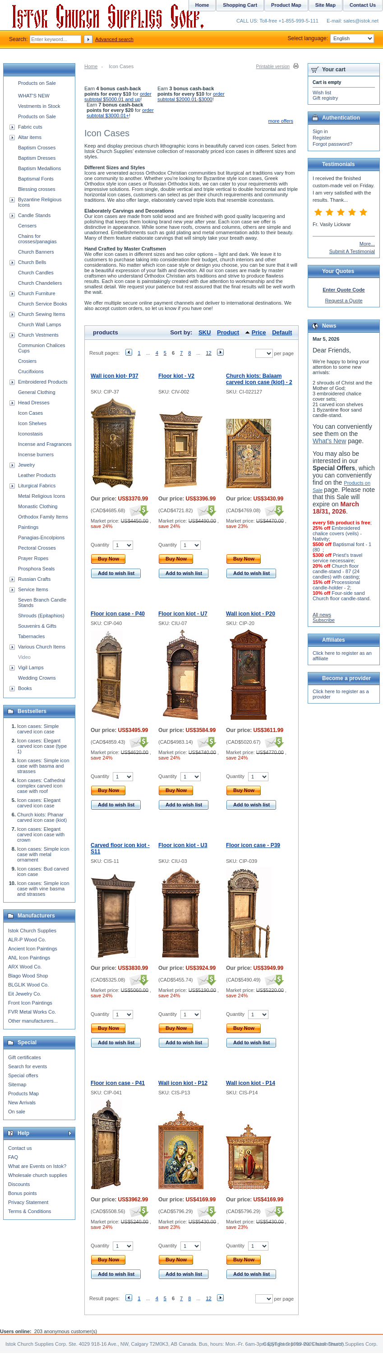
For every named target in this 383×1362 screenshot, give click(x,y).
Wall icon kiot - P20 (250, 614)
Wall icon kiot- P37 (114, 376)
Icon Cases (30, 413)
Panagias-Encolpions (41, 537)
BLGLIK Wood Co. (28, 984)
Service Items (33, 589)
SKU (204, 332)
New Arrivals (22, 1102)
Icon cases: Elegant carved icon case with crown (41, 834)
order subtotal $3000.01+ (120, 112)
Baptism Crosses (36, 147)
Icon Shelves (32, 423)
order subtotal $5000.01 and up (118, 96)
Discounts (19, 1184)
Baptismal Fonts (36, 178)
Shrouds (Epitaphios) (41, 615)
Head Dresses (34, 402)
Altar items (30, 137)
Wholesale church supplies (37, 1175)
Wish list (322, 92)
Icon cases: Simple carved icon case (38, 728)
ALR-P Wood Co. (27, 939)
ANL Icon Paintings (29, 957)
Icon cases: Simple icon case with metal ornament (43, 854)
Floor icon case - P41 (118, 1083)
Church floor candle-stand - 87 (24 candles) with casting (336, 571)
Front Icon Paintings (30, 1002)
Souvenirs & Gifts (37, 626)
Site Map (325, 5)
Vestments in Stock (39, 106)
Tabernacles (31, 636)
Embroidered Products (42, 382)
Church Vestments (38, 335)
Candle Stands (34, 215)
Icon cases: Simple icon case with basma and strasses (43, 766)
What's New (329, 441)
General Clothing (36, 392)
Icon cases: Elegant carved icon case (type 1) (42, 746)
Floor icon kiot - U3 (183, 845)
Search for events (27, 1066)
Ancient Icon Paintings (32, 948)
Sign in (320, 131)
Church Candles (36, 272)
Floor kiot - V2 (176, 376)
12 (208, 353)
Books (25, 688)
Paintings (28, 527)
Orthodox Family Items (43, 516)
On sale (16, 1111)
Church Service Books (42, 303)
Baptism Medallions (39, 168)
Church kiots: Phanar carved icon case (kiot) (42, 817)
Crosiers (27, 361)
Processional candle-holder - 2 (336, 584)
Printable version (273, 66)
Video (24, 657)
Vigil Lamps (31, 667)
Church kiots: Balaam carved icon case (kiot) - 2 (259, 379)
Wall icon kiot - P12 (183, 1083)
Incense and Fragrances (45, 444)
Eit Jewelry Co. (24, 993)
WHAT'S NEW (34, 95)
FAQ (13, 1157)
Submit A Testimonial (352, 251)
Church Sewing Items (41, 314)
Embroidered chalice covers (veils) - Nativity (337, 533)
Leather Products (37, 475)
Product (228, 332)
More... (367, 243)
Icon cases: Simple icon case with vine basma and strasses (43, 888)
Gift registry (325, 98)
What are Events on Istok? (37, 1166)
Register (322, 137)
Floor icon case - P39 (253, 845)
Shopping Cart (240, 5)
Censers (27, 225)
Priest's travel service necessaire (337, 557)
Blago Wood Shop (28, 975)
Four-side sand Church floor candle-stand (341, 595)
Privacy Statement (28, 1202)
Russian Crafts (34, 579)
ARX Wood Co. (25, 966)
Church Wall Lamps (39, 324)
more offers (280, 121)
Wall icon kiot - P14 (250, 1083)
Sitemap (17, 1084)
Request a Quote (343, 300)
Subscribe (324, 620)
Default (282, 332)
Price (259, 332)
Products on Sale (37, 83)
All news (322, 614)
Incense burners (36, 454)
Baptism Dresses (36, 158)
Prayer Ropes (33, 558)
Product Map (286, 5)
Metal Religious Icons (41, 496)
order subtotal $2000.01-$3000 (191, 96)
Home (90, 66)
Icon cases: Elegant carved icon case (38, 802)
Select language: (331, 38)
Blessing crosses (36, 189)
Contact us (20, 1148)
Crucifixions (31, 371)
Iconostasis (30, 433)
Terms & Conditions (29, 1211)
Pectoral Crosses (37, 548)
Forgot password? (332, 144)
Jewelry (26, 465)
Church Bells (32, 262)
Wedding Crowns (37, 678)
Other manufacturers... (33, 1021)
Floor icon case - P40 (118, 614)
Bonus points (22, 1193)
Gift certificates (24, 1057)
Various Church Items (41, 646)
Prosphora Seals (36, 568)
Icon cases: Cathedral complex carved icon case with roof (41, 786)
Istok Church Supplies (32, 930)
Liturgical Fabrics (36, 485)
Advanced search (114, 39)
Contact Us (363, 5)
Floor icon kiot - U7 (183, 614)
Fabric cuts (30, 127)
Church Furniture (36, 293)
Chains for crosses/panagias (37, 238)
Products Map (23, 1093)
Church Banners (36, 252)
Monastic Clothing (37, 506)
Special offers (23, 1075)
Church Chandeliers (40, 283)
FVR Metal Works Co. (32, 1012)
